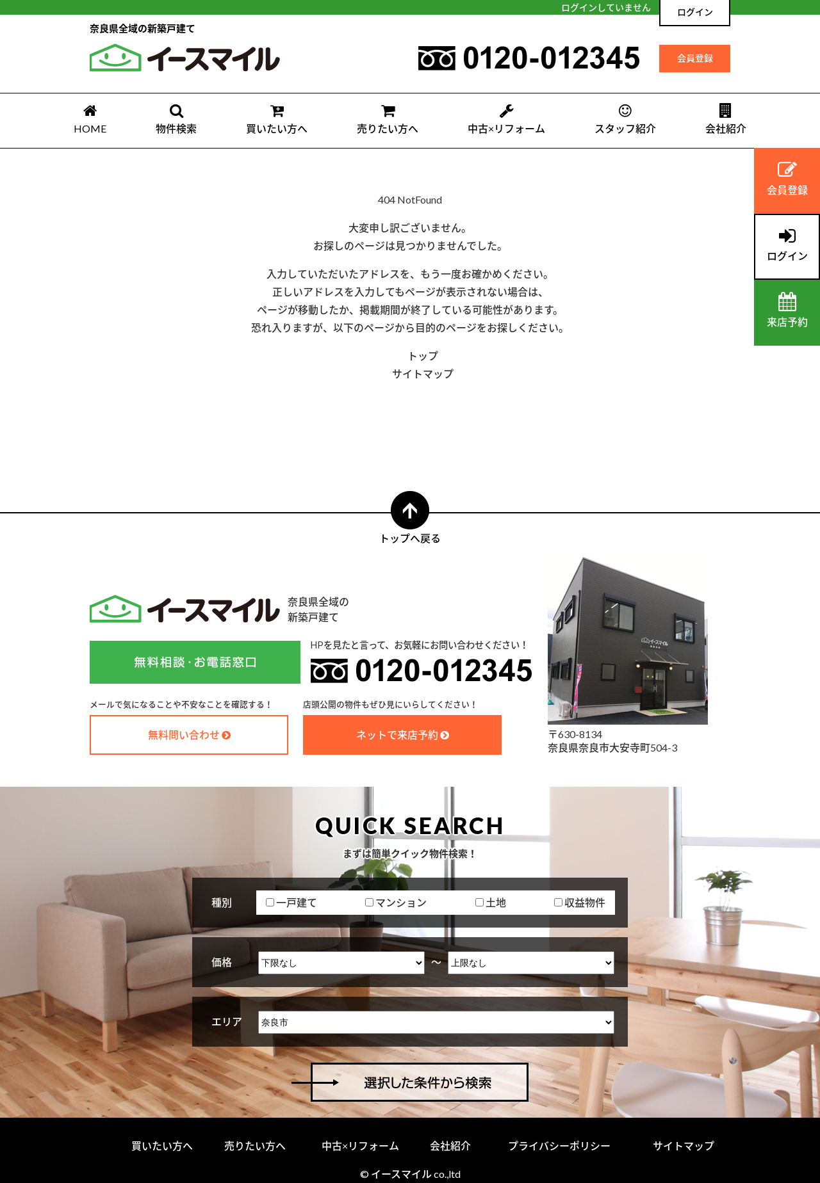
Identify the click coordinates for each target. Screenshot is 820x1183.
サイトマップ (423, 373)
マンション (396, 902)
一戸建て (291, 902)
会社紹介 (725, 118)
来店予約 (787, 310)
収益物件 (579, 902)
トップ (422, 356)
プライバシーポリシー (559, 1145)
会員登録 (695, 57)
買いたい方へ (277, 118)
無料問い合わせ (184, 734)
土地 (490, 902)
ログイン (695, 11)
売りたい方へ (387, 118)
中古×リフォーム (506, 118)
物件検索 (176, 118)
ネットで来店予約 (397, 734)
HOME (90, 118)
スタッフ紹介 (625, 118)
